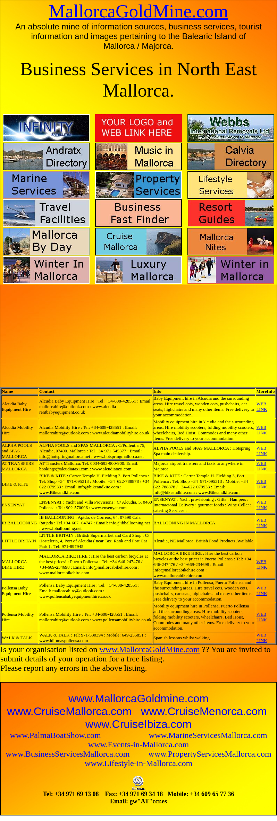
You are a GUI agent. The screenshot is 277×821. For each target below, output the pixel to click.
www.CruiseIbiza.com (138, 724)
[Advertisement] (78, 333)
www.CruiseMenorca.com (204, 711)
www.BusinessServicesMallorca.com (69, 753)
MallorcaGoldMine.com (138, 11)
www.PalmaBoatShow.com (56, 735)
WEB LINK (261, 406)
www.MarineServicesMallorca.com (208, 735)
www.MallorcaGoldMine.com (150, 649)
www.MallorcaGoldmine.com (138, 698)
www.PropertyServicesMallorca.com (209, 753)
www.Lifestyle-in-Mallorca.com (138, 763)
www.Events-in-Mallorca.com (138, 744)
